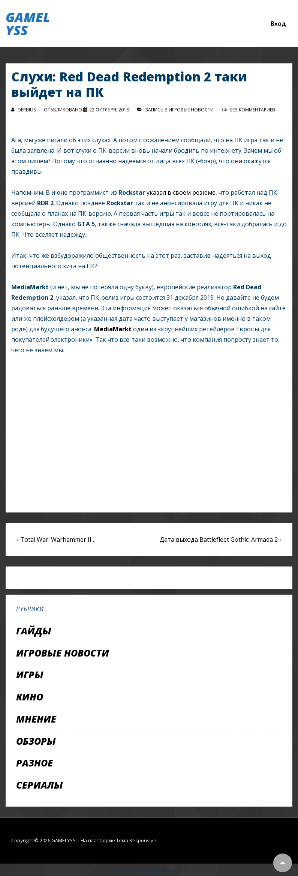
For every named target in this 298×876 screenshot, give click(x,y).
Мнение (36, 718)
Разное (34, 762)
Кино (29, 696)
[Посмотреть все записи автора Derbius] (24, 110)
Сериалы (39, 784)
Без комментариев (252, 110)
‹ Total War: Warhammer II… (56, 539)
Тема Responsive (136, 840)
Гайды (33, 630)
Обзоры (36, 741)
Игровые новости (191, 110)
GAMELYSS (28, 23)
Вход (278, 24)
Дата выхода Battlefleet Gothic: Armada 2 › (220, 539)
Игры (29, 674)
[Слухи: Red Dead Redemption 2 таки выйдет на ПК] (109, 110)
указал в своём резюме (181, 192)
